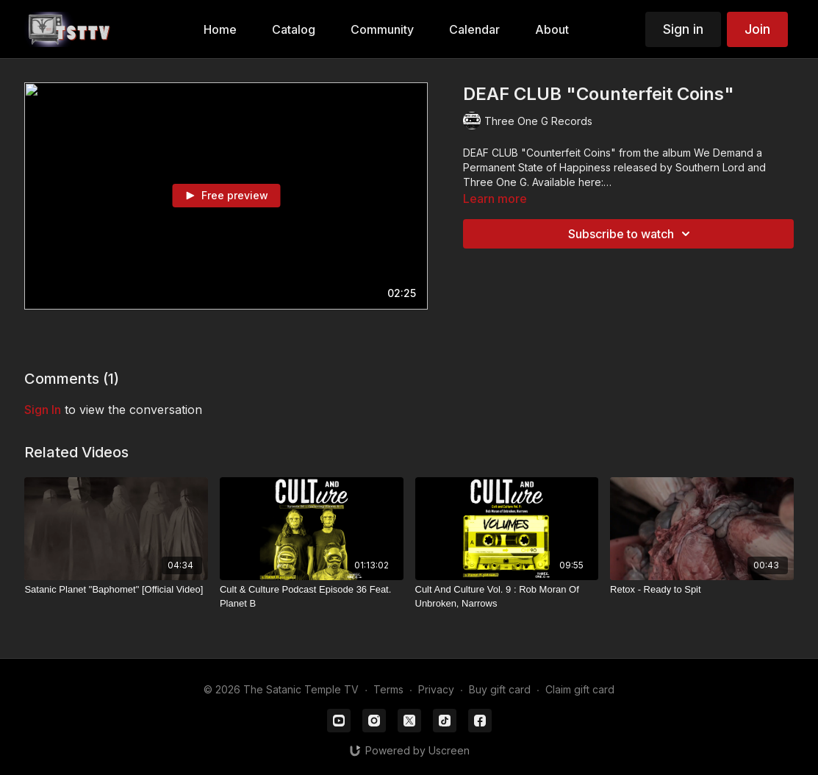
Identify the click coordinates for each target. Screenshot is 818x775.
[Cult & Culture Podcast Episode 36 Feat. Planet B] (311, 596)
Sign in (683, 29)
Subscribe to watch (631, 234)
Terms (388, 689)
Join (757, 29)
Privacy (436, 689)
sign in (42, 409)
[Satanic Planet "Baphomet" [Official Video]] (116, 589)
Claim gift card (579, 689)
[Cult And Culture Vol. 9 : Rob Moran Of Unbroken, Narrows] (507, 596)
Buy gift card (500, 689)
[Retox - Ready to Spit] (702, 589)
